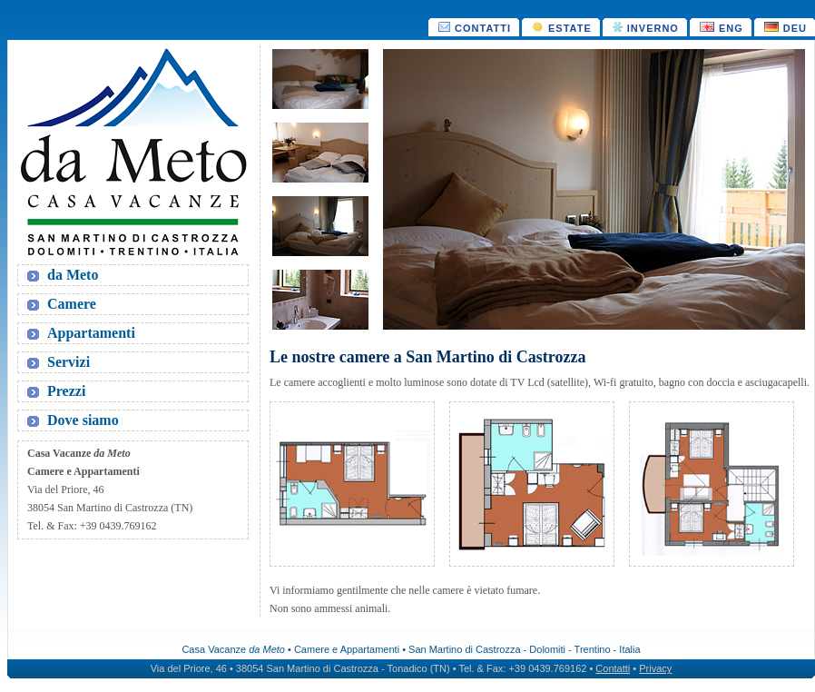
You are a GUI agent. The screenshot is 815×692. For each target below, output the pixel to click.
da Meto (72, 274)
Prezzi (66, 391)
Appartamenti (91, 333)
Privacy (655, 668)
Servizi (68, 362)
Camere (71, 303)
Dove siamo (83, 420)
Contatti (612, 668)
